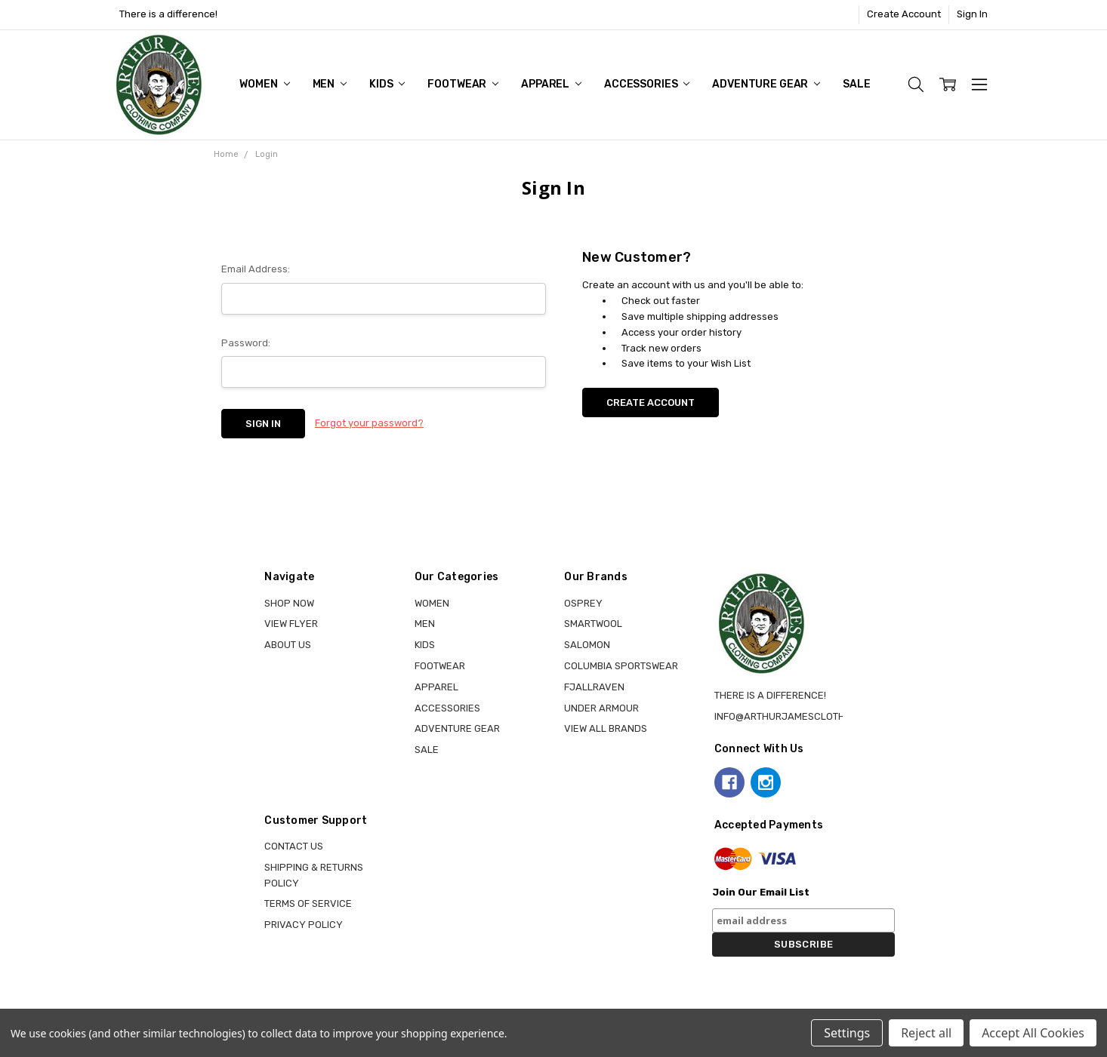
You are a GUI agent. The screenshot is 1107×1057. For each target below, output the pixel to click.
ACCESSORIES (646, 84)
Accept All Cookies (1033, 1033)
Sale (856, 84)
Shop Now (289, 603)
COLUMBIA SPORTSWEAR (621, 665)
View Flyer (291, 623)
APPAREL (551, 84)
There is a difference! (168, 14)
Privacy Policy (303, 924)
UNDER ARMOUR (601, 708)
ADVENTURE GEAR (766, 84)
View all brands (605, 728)
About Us (287, 644)
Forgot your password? (369, 423)
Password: (245, 343)
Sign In (972, 14)
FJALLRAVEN (594, 687)
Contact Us (293, 846)
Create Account (904, 14)
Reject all (926, 1033)
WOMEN (264, 84)
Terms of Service (308, 903)
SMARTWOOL (593, 623)
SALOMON (587, 644)
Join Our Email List (760, 892)
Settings (847, 1033)
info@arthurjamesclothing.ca (795, 716)
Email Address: (255, 269)
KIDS (387, 84)
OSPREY (583, 603)
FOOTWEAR (462, 84)
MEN (330, 84)
